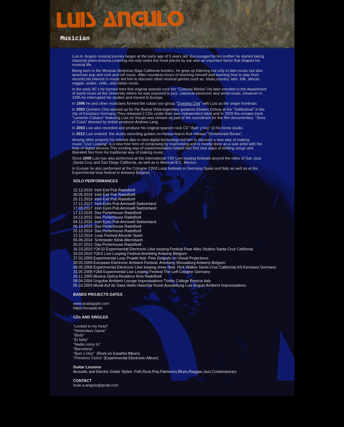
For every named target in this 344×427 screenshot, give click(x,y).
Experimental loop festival (94, 172)
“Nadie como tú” (87, 344)
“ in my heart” (90, 326)
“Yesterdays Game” (89, 331)
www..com (91, 303)
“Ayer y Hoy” (85, 353)
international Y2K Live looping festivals (178, 158)
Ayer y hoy (200, 128)
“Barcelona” (84, 349)
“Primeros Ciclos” (88, 358)
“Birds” (82, 335)
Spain (209, 168)
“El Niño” (81, 340)
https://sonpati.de (88, 308)
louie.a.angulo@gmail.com (96, 385)
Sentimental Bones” (225, 134)
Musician (75, 38)
